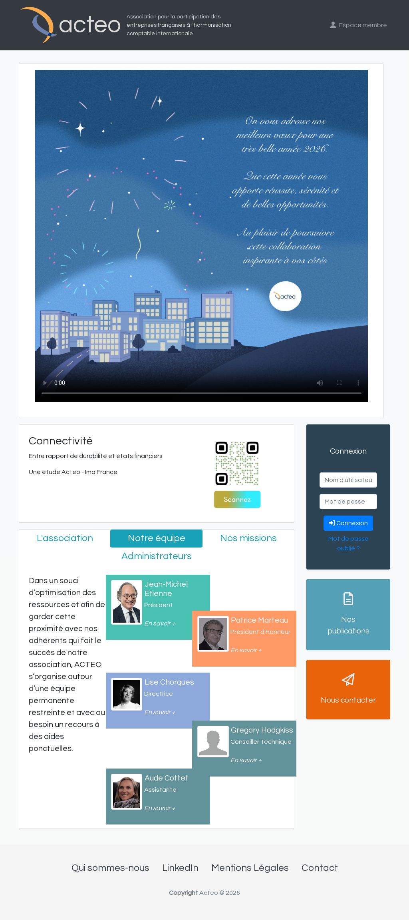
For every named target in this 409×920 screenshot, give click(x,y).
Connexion (348, 523)
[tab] (64, 539)
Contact (320, 868)
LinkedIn (180, 868)
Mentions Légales (250, 868)
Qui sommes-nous (110, 868)
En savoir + (159, 623)
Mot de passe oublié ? (348, 544)
